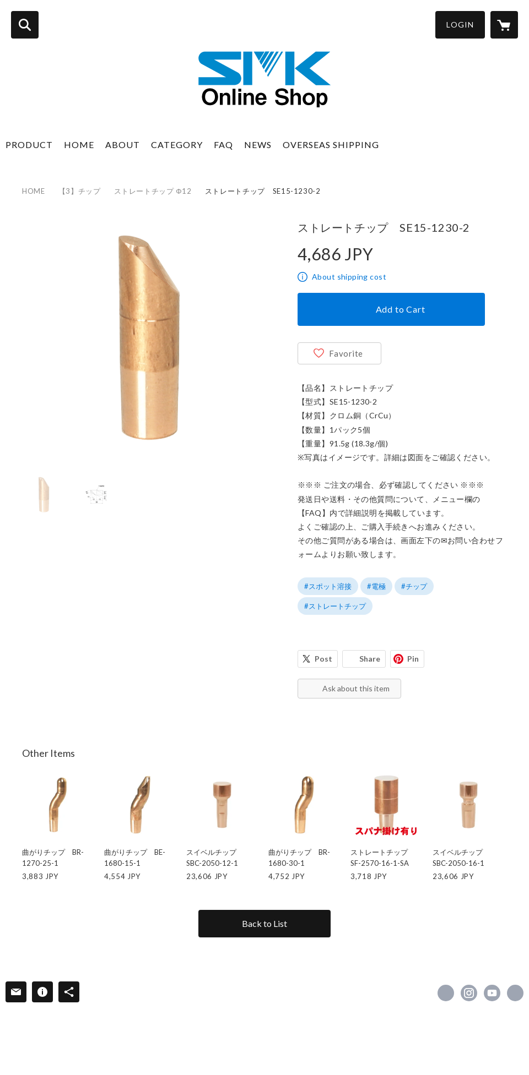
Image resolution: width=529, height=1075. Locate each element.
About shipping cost (349, 276)
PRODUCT (29, 144)
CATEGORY (177, 144)
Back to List (264, 923)
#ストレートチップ (335, 606)
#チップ (414, 586)
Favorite (346, 353)
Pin (413, 658)
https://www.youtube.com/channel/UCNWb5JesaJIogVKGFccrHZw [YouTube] (492, 993)
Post (323, 658)
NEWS (258, 144)
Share (369, 658)
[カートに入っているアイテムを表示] (504, 25)
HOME (79, 144)
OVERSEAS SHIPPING (331, 144)
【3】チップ (79, 191)
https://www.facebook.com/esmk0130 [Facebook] (446, 993)
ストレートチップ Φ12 (153, 191)
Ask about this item (356, 688)
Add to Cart (400, 309)
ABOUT (122, 144)
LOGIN (460, 24)
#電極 (376, 586)
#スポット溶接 (328, 586)
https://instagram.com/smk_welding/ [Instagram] (469, 993)
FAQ (223, 144)
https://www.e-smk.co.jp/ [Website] (515, 993)
